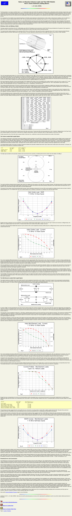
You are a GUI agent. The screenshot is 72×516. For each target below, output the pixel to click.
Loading (5, 513)
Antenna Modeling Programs (11, 494)
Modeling (9, 513)
